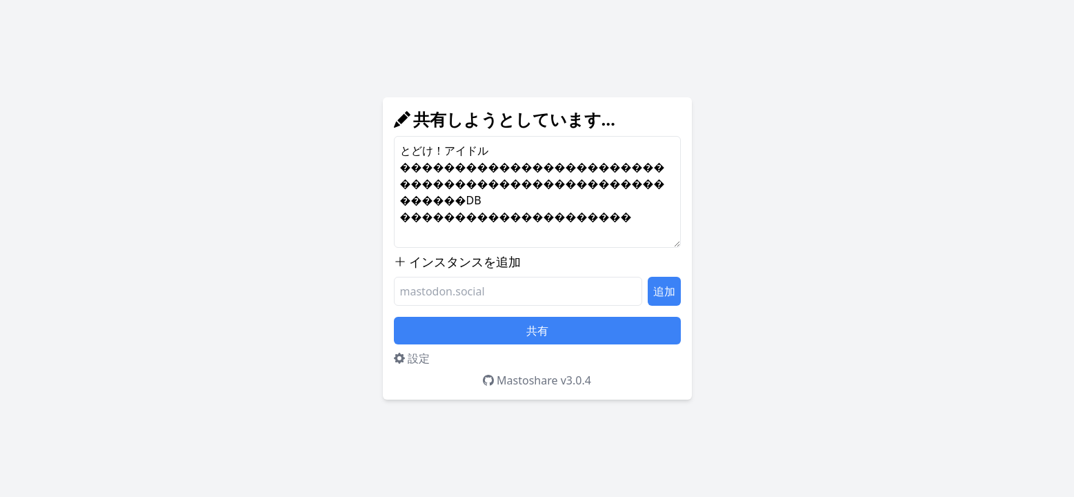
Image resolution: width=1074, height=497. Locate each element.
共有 (537, 330)
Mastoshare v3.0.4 (537, 380)
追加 (664, 291)
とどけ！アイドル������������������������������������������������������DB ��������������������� (537, 192)
